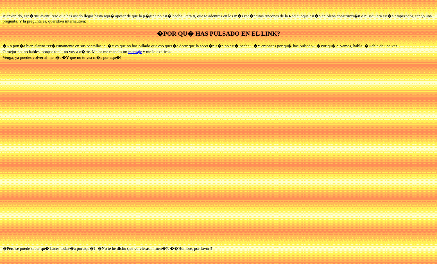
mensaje (135, 51)
